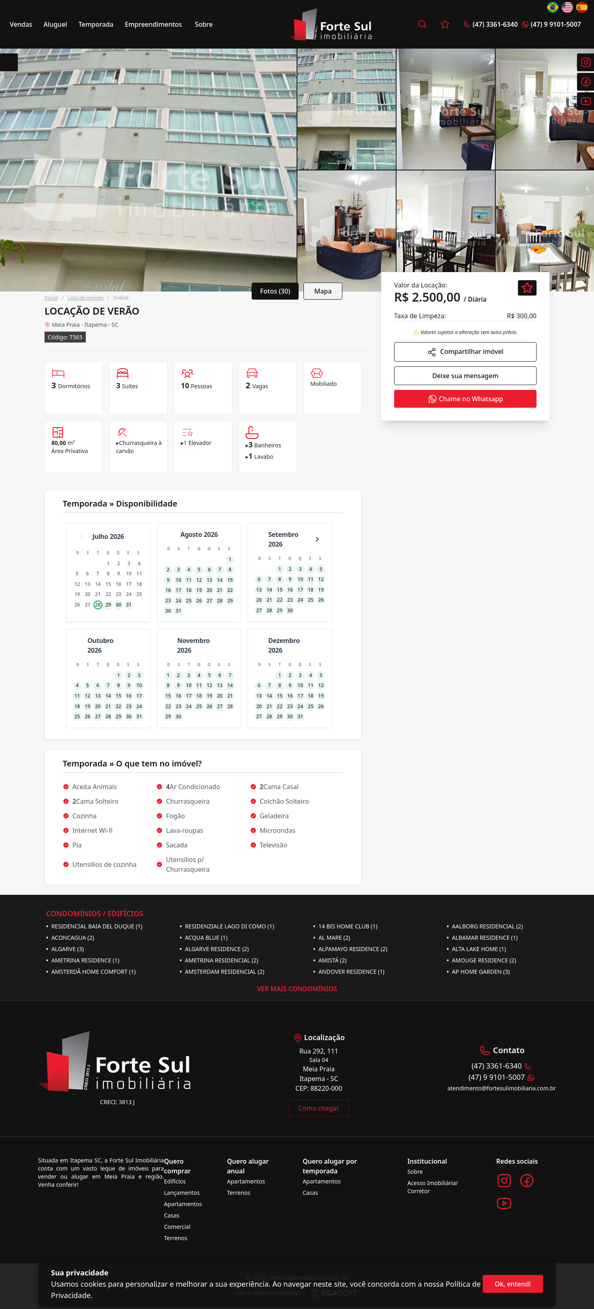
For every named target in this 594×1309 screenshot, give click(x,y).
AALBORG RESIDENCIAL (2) (485, 926)
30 (118, 604)
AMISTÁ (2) (330, 960)
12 (77, 584)
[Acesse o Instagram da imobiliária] (504, 1181)
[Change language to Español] (582, 7)
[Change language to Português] (552, 7)
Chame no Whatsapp (465, 399)
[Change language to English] (567, 7)
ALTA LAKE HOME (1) (476, 949)
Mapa (323, 291)
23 (118, 594)
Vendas (21, 24)
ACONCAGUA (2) (70, 937)
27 (87, 604)
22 (108, 594)
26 (77, 604)
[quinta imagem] (346, 231)
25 (139, 594)
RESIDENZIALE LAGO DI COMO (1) (227, 926)
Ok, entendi (513, 1283)
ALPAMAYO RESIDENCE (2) (350, 949)
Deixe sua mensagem (465, 375)
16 (118, 584)
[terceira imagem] (446, 109)
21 (98, 594)
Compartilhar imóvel (465, 352)
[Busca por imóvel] (422, 24)
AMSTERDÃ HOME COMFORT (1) (91, 971)
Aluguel (55, 24)
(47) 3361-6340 (490, 24)
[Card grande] (148, 170)
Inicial (51, 297)
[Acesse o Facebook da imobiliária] (527, 1181)
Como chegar (319, 1108)
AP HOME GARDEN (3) (478, 971)
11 (139, 573)
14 (98, 584)
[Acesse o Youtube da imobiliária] (504, 1203)
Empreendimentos (153, 24)
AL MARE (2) (331, 937)
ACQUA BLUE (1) (203, 937)
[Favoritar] (527, 288)
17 (129, 584)
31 (129, 604)
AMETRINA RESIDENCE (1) (82, 960)
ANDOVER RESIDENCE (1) (348, 971)
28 (98, 604)
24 (129, 594)
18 (139, 584)
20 (87, 594)
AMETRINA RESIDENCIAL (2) (219, 960)
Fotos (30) (275, 291)
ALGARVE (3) (65, 949)
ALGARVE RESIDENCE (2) (214, 949)
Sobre (204, 24)
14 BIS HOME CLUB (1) (345, 926)
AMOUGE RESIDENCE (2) (481, 960)
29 (108, 604)
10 (129, 573)
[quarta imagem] (545, 109)
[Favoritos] (445, 24)
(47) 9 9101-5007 (551, 24)
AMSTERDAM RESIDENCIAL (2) (222, 971)
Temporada (96, 24)
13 (87, 584)
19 (77, 594)
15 (108, 584)
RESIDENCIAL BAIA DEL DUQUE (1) (94, 926)
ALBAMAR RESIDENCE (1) (482, 937)
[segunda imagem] (346, 109)
